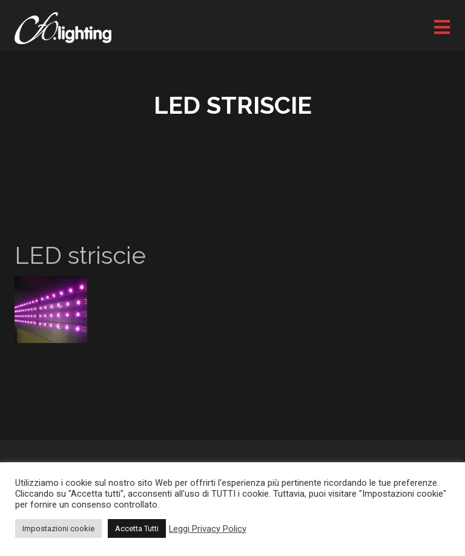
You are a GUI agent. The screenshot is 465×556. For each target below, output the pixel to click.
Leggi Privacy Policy (207, 528)
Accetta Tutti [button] (137, 528)
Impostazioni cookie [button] (58, 528)
